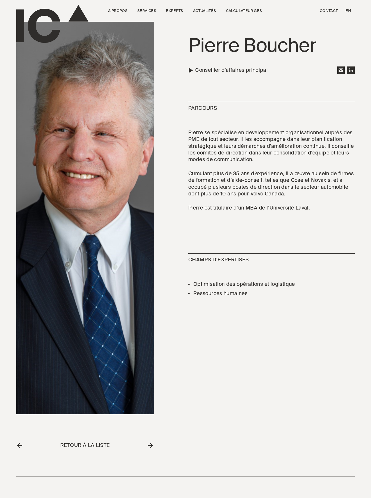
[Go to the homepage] (52, 24)
